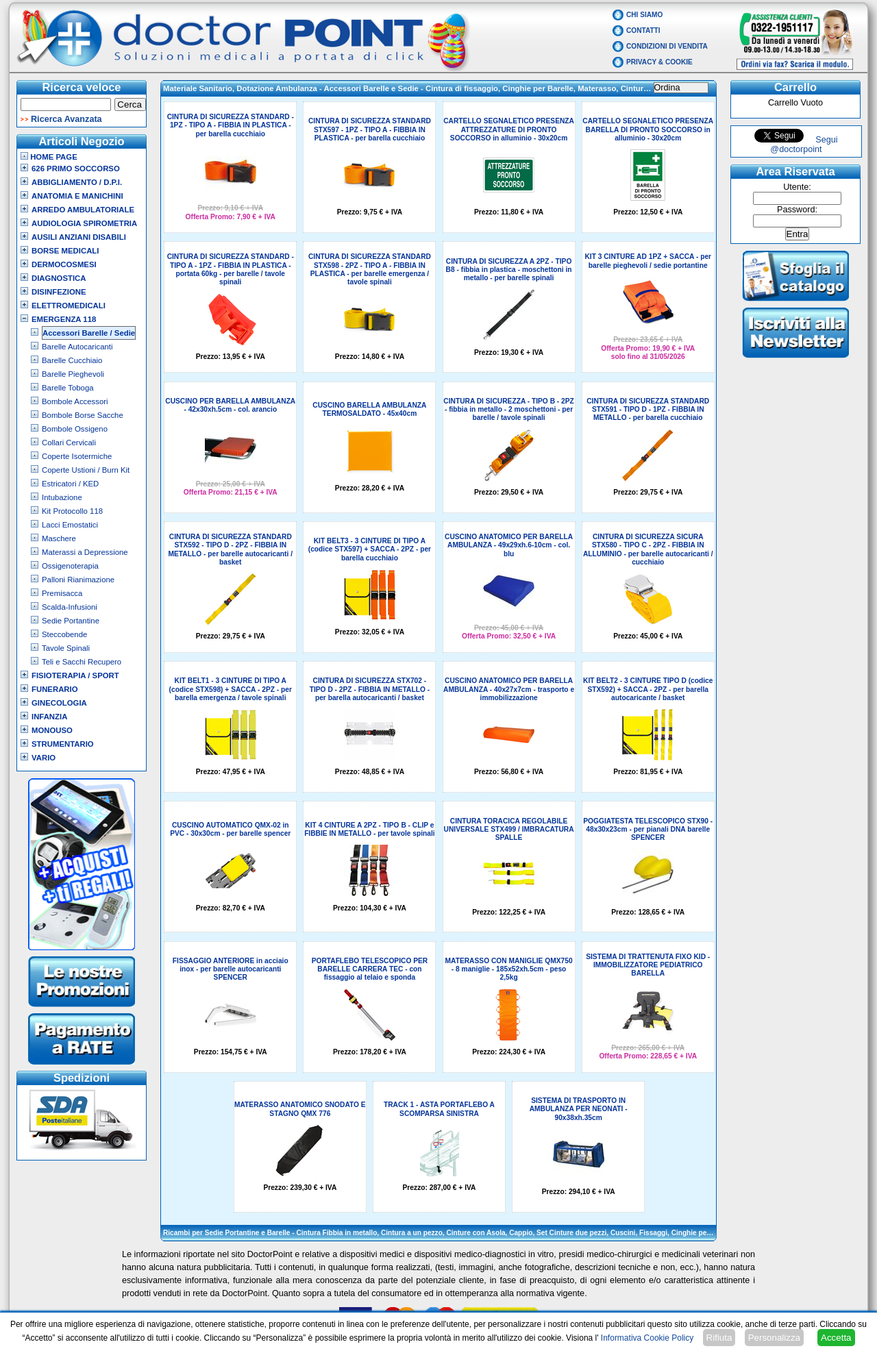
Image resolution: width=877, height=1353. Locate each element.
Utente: (797, 187)
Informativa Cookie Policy (647, 1338)
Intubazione (62, 497)
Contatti (643, 30)
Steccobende (64, 634)
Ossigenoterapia (70, 566)
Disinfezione (59, 292)
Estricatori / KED (70, 484)
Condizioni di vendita (667, 46)
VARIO (43, 758)
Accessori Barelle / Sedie (88, 333)
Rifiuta (719, 1337)
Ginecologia (59, 703)
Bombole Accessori (75, 401)
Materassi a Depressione (85, 552)
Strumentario (63, 744)
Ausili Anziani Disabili (79, 237)
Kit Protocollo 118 (72, 511)
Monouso (52, 730)
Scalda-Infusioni (69, 607)
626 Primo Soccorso (76, 168)
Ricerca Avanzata (66, 119)
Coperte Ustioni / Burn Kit (85, 470)
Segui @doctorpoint (803, 144)
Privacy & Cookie (659, 62)
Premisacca (62, 593)
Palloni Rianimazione (78, 579)
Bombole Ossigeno (75, 429)
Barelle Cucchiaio (72, 360)
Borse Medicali (65, 251)
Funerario (55, 689)
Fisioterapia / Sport (75, 675)
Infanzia (49, 716)
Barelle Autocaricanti (77, 347)
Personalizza (774, 1337)
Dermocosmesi (64, 264)
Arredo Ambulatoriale (83, 210)
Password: (797, 209)
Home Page (49, 157)
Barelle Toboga (68, 388)
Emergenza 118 (64, 319)
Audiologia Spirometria (84, 223)
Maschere (59, 538)
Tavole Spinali (66, 648)
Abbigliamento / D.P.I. (77, 182)
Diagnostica (59, 278)
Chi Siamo (644, 14)
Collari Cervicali (69, 442)
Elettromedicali (69, 305)
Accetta (836, 1337)
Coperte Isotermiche (77, 456)
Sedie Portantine (70, 621)
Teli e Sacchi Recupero (81, 662)
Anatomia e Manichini (77, 196)
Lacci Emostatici (70, 525)
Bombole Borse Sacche (82, 415)
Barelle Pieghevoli (73, 374)
